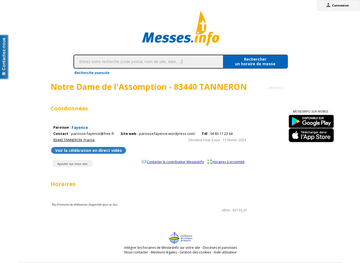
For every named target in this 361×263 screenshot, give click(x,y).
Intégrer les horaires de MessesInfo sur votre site (162, 247)
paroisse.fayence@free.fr (92, 133)
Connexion (340, 5)
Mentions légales (164, 252)
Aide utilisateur (225, 252)
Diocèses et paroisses (220, 247)
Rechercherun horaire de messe (255, 61)
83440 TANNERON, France (74, 139)
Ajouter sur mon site (72, 164)
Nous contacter (136, 252)
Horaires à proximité (228, 161)
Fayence (80, 127)
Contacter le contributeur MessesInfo (175, 161)
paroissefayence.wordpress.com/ (167, 133)
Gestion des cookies (195, 252)
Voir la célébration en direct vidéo (88, 150)
